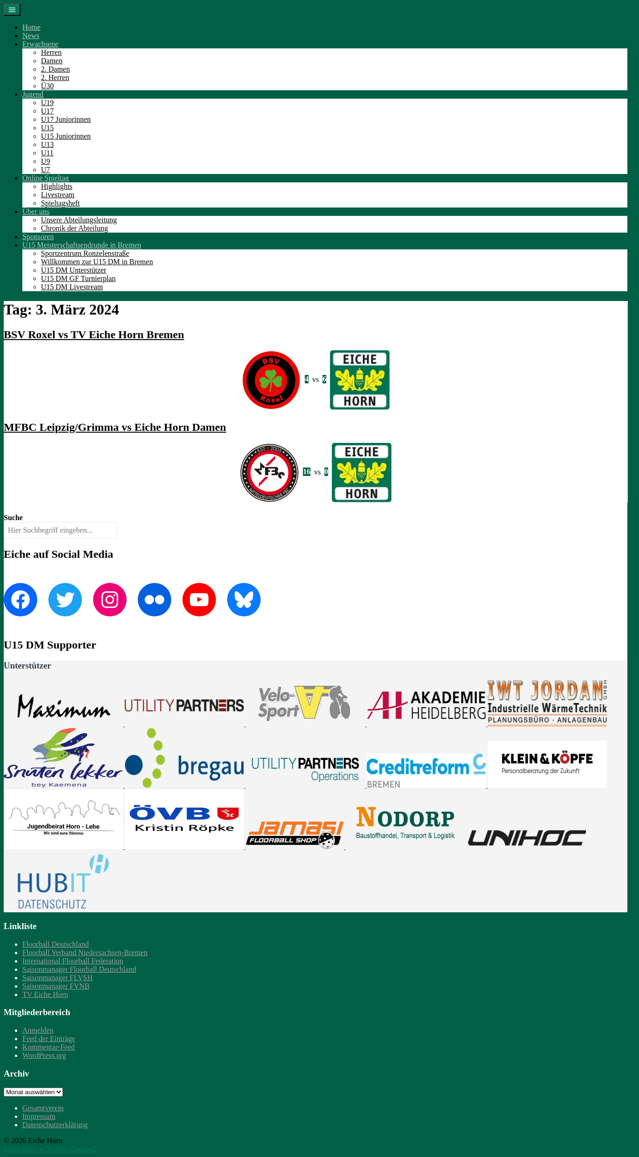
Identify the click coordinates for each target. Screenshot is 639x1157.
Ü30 (47, 86)
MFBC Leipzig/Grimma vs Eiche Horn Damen (115, 427)
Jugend (32, 94)
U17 (47, 111)
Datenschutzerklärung (54, 1125)
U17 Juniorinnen (66, 119)
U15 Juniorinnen (66, 136)
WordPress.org (44, 1055)
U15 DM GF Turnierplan (78, 278)
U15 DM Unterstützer (73, 270)
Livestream (57, 195)
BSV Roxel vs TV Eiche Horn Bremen (94, 334)
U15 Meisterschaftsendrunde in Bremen (81, 245)
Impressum (38, 1116)
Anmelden (38, 1030)
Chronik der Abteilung (74, 228)
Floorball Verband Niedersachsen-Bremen (85, 952)
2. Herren (55, 77)
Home (31, 27)
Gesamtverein (43, 1108)
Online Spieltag (45, 178)
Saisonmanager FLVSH (57, 978)
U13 (47, 144)
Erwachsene (40, 44)
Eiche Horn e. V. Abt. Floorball (50, 1149)
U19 (47, 103)
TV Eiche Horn (45, 994)
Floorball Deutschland (55, 944)
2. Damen (55, 69)
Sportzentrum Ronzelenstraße (85, 253)
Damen (51, 61)
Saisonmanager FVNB (55, 986)
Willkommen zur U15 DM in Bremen (97, 262)
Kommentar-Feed (48, 1047)
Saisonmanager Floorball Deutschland (79, 969)
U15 (47, 128)
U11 (47, 153)
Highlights (57, 186)
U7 (45, 170)
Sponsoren (38, 237)
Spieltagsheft (60, 203)
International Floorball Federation (72, 961)
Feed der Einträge (48, 1039)
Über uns (35, 211)
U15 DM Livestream (72, 287)
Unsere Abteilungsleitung (79, 220)
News (30, 36)
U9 (45, 161)
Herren (51, 52)
